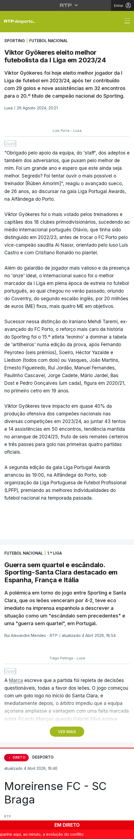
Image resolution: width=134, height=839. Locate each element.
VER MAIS (67, 731)
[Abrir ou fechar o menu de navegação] (125, 21)
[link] (22, 21)
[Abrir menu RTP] (67, 5)
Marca (16, 680)
